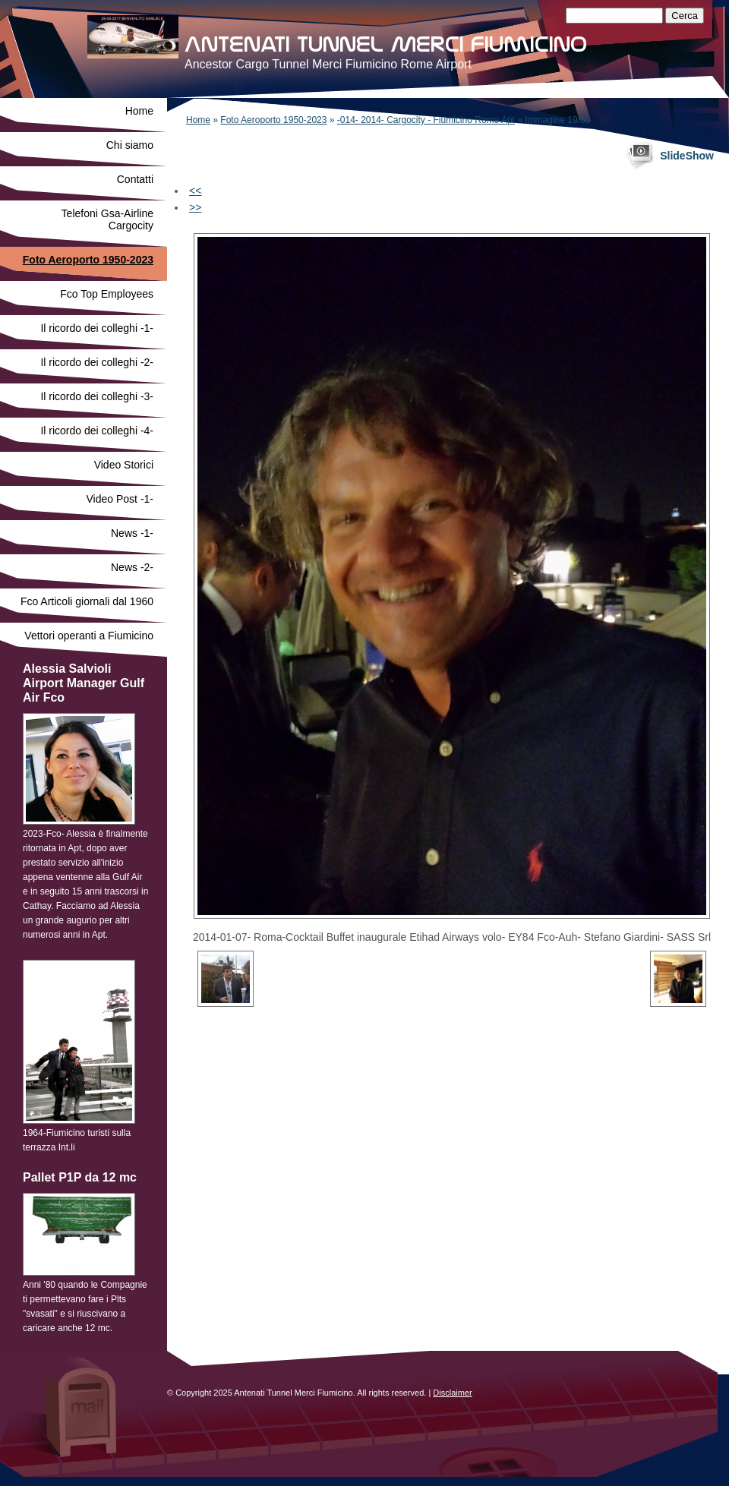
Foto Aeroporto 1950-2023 (273, 120)
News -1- (132, 533)
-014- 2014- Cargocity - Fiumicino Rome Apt (426, 120)
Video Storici (123, 465)
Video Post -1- (120, 499)
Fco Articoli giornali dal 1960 (87, 601)
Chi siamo (129, 145)
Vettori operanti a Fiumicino (88, 635)
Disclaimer (452, 1392)
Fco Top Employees (106, 294)
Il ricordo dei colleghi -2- (96, 362)
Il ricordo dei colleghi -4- (96, 430)
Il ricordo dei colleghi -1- (96, 328)
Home (198, 120)
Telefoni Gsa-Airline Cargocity (107, 219)
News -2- (132, 567)
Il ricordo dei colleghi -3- (96, 396)
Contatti (135, 179)
